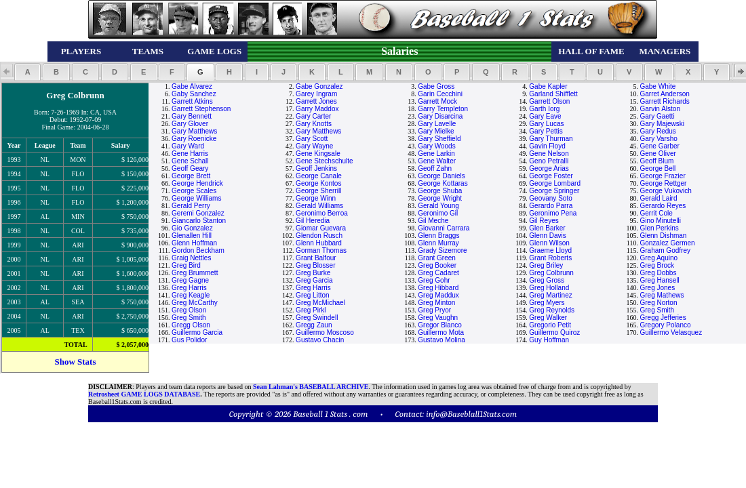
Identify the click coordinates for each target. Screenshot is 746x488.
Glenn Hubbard (319, 243)
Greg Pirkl (311, 310)
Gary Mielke (436, 131)
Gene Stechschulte (324, 161)
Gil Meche (433, 220)
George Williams (196, 198)
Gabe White (657, 86)
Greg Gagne (190, 280)
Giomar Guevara (321, 228)
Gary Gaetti (657, 116)
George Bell (657, 168)
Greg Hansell (659, 280)
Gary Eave (545, 116)
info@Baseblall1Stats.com (471, 414)
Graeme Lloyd (550, 250)
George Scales (194, 191)
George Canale (319, 176)
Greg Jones (657, 287)
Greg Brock (657, 265)
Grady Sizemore (442, 250)
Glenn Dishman (663, 235)
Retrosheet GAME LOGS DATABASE (144, 394)
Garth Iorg (544, 109)
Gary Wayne (314, 146)
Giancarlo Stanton (199, 220)
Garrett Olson (549, 101)
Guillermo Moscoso (325, 332)
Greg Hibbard (438, 287)
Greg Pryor (434, 310)
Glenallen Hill (192, 235)
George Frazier (662, 176)
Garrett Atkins (192, 101)
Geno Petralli (548, 161)
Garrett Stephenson (201, 109)
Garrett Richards (664, 101)
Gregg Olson (191, 325)
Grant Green (437, 258)
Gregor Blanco (439, 325)
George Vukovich (665, 191)
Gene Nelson (548, 153)
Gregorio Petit (550, 325)
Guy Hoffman (549, 340)
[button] (27, 72)
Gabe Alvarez (192, 86)
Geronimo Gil (438, 213)
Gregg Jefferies (663, 317)
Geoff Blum (656, 161)
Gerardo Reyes (663, 205)
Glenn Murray (438, 243)
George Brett (191, 176)
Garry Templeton (443, 109)
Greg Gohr (434, 280)
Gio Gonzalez (192, 228)
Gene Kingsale (318, 153)
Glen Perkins (659, 228)
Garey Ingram (316, 94)
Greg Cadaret (438, 273)
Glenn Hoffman (194, 243)
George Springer (554, 191)
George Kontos (318, 183)
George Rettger (663, 183)
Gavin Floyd (547, 146)
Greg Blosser (315, 265)
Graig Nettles (191, 258)
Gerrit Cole (656, 213)
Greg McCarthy (195, 302)
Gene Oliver (657, 153)
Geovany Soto (550, 198)
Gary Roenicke (194, 138)
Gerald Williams (319, 205)
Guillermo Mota (441, 332)
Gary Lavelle (437, 123)
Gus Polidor (189, 340)
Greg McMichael (320, 302)
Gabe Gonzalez (319, 86)
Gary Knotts (314, 123)
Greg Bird (186, 265)
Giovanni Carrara (443, 228)
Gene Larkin (436, 153)
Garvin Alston (660, 109)
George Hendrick (197, 183)
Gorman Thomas (321, 250)
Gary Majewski (662, 123)
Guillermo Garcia (197, 332)
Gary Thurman (550, 138)
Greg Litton (312, 295)
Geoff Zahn (435, 168)
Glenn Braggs (438, 235)
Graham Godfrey (665, 250)
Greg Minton (436, 302)
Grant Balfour (316, 258)
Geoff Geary (190, 168)
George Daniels (441, 176)
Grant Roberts (550, 258)
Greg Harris (189, 287)
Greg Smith (657, 310)
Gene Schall (190, 161)
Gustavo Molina (441, 340)
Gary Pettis (545, 131)
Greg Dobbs (658, 273)
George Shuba (440, 191)
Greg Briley (546, 265)
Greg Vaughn (438, 317)
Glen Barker (547, 228)
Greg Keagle (191, 295)
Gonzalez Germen (667, 243)
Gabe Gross (436, 86)
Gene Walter (437, 161)
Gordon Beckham (198, 250)
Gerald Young (438, 205)
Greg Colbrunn (551, 273)
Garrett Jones (316, 101)
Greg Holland (549, 287)
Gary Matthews (194, 131)
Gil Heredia (313, 220)
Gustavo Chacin (320, 340)
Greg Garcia (314, 280)
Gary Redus (657, 131)
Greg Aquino (659, 258)
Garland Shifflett (553, 94)
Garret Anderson (664, 94)
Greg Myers (546, 302)
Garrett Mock (437, 101)
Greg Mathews (662, 295)
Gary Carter (313, 116)
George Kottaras (442, 183)
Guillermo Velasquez (671, 332)
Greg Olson (189, 310)
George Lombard (555, 183)
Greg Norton (658, 302)
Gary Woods (436, 146)
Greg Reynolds (551, 310)
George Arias (548, 168)
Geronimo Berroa (322, 213)
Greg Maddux (438, 295)
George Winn (316, 198)
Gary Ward (188, 146)
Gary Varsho (658, 138)
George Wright (440, 198)
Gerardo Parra (550, 205)
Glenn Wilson (549, 243)
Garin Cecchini (440, 94)
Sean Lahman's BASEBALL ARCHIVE (310, 386)
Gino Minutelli (660, 220)
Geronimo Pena (552, 213)
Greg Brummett (195, 273)
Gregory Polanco (665, 325)
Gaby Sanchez (194, 94)
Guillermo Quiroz (554, 332)
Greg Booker (437, 265)
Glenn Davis (547, 235)
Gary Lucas (546, 123)
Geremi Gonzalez (198, 213)
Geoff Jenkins (316, 168)
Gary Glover (190, 123)
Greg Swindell (317, 317)
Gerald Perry (191, 205)
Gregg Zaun (314, 325)
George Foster (550, 176)
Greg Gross (546, 280)
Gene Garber (659, 146)
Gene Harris (190, 153)
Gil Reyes (543, 220)
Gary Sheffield (439, 138)
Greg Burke (313, 273)
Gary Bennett (192, 116)
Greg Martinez (550, 295)
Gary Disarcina (440, 116)
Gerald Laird (658, 198)
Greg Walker (548, 317)
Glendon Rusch (319, 235)
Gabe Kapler (548, 86)
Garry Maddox (317, 109)
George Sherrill (318, 191)
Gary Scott (312, 138)
